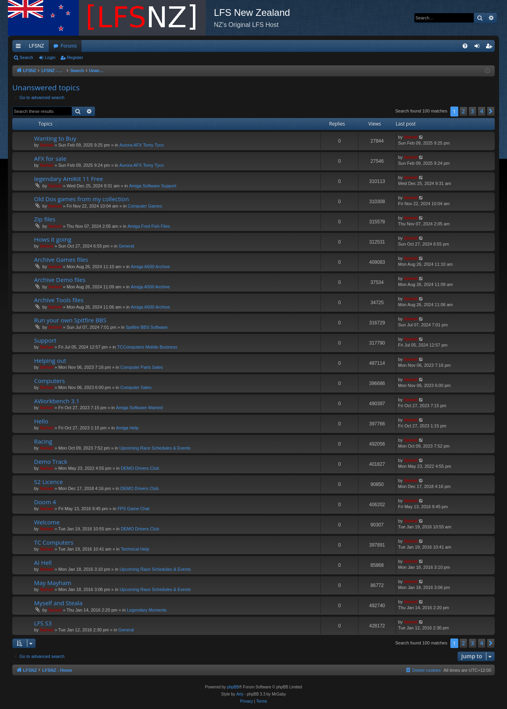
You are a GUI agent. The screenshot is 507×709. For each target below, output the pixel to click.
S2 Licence (48, 482)
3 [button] (472, 111)
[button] (491, 111)
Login (50, 57)
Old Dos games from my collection (81, 199)
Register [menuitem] (490, 47)
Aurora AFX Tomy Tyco (141, 145)
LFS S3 (43, 623)
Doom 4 (45, 502)
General (126, 246)
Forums (69, 46)
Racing (43, 441)
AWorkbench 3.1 (57, 401)
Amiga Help (127, 427)
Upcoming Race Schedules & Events (155, 448)
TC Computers (53, 542)
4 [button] (481, 111)
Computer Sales (136, 387)
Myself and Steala (58, 603)
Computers (49, 381)
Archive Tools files (59, 300)
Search (26, 57)
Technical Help (135, 549)
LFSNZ (36, 46)
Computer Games (145, 206)
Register (75, 57)
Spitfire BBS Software (147, 327)
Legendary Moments (146, 610)
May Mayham (52, 583)
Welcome (47, 522)
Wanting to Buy (55, 138)
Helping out (50, 360)
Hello (41, 421)
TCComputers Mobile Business (147, 347)
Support (45, 340)
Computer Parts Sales (141, 367)
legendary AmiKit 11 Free (68, 179)
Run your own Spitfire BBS (70, 320)
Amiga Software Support (152, 185)
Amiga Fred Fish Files (149, 226)
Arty (240, 694)
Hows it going (52, 239)
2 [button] (463, 111)
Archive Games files (61, 259)
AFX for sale (50, 158)
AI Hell (43, 562)
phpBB (233, 687)
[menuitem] (465, 46)
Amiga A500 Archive (150, 266)
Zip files (44, 219)
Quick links (19, 47)
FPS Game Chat (133, 508)
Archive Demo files (60, 280)
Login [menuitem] (479, 47)
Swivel (46, 145)
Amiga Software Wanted (139, 407)
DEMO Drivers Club (140, 468)
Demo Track (50, 461)
